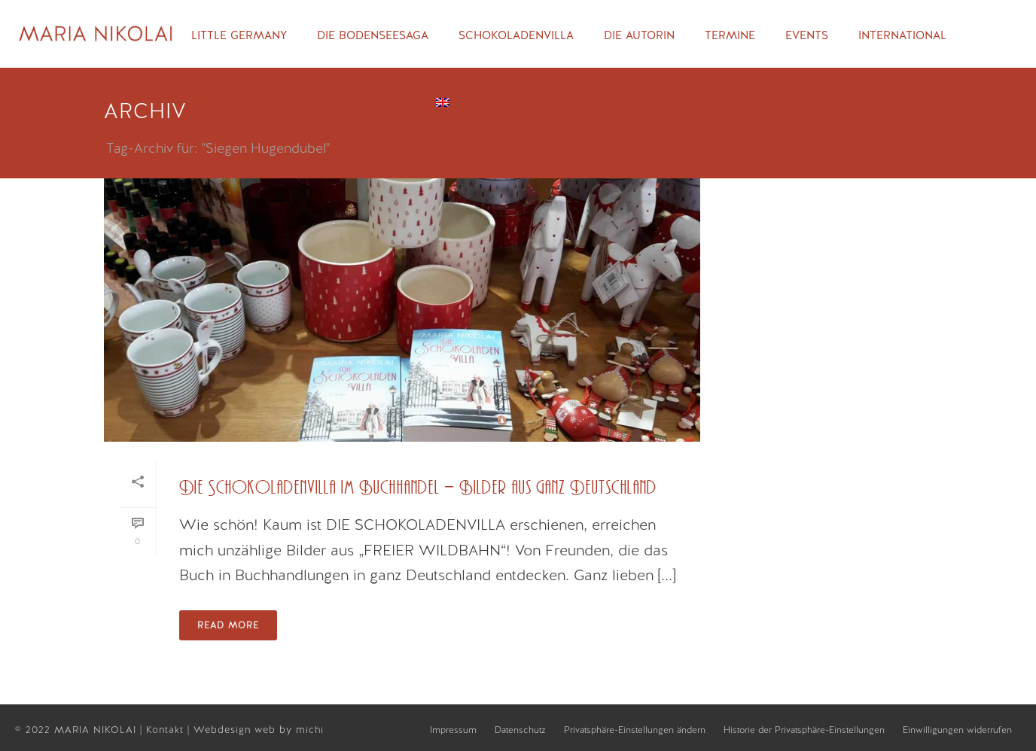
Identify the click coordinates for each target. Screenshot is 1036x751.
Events (806, 35)
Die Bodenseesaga (372, 35)
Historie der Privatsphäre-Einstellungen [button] (804, 730)
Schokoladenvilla (516, 35)
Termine (730, 35)
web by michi (291, 729)
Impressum (453, 730)
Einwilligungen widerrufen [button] (957, 730)
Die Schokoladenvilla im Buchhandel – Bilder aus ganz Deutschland (418, 488)
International (902, 35)
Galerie (214, 103)
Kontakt (166, 729)
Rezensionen (367, 103)
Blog (282, 103)
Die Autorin (639, 35)
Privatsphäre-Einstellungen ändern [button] (634, 730)
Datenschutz (520, 730)
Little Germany (239, 35)
